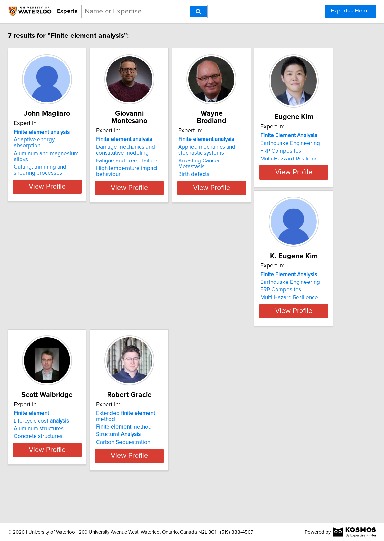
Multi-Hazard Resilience (177, 309)
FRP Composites (70, 305)
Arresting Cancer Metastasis (282, 154)
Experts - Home (351, 11)
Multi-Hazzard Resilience (80, 313)
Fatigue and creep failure (179, 154)
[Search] (198, 11)
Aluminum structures (273, 302)
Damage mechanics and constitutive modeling (178, 143)
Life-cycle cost (275, 294)
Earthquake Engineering (80, 298)
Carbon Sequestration (77, 464)
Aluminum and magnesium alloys (90, 148)
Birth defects (263, 161)
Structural (72, 456)
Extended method (90, 441)
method (78, 448)
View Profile (91, 180)
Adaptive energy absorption (84, 140)
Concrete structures (272, 309)
